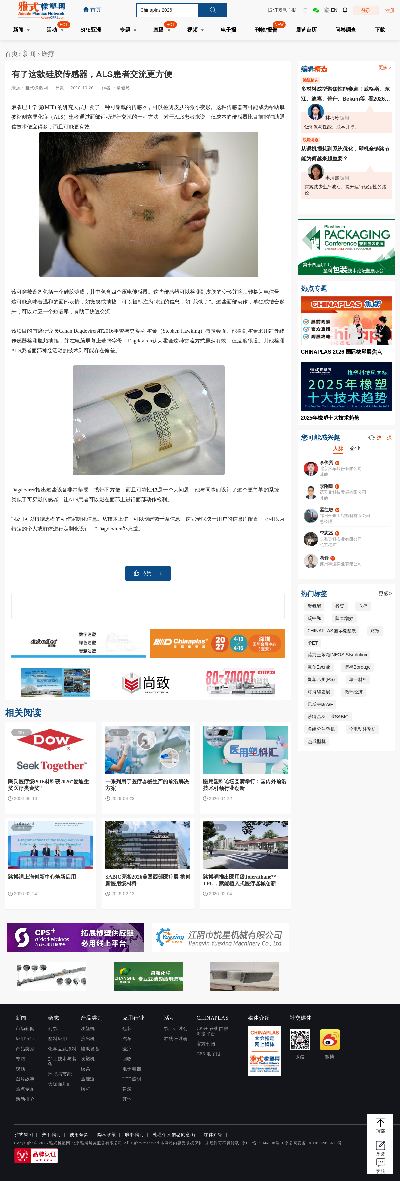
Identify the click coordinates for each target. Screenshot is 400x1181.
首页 (11, 53)
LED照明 (131, 1079)
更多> (385, 593)
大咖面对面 (60, 1084)
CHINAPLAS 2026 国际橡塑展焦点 (341, 352)
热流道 (88, 1079)
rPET (313, 643)
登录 (365, 10)
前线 (53, 1028)
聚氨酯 (314, 606)
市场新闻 (25, 1028)
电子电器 (131, 1069)
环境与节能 (60, 1074)
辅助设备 (90, 1048)
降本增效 (344, 618)
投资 (339, 606)
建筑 (127, 1089)
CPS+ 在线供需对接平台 (212, 1031)
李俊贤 (326, 462)
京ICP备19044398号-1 (263, 1143)
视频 (20, 1069)
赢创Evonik (319, 667)
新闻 (30, 53)
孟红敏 (326, 509)
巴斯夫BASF (320, 704)
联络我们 (134, 1134)
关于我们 (51, 1134)
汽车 (127, 1038)
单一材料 (358, 679)
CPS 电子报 (209, 1054)
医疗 (48, 53)
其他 (127, 1099)
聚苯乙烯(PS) (321, 679)
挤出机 (88, 1038)
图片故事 (25, 1079)
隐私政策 (106, 1134)
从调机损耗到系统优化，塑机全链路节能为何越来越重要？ (345, 153)
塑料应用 (57, 1038)
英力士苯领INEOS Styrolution (337, 654)
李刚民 (326, 486)
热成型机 (317, 741)
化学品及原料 (62, 1048)
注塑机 (88, 1028)
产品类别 (25, 1048)
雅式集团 (23, 1134)
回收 (127, 1058)
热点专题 (25, 1089)
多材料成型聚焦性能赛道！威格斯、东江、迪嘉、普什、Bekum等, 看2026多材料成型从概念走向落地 (345, 95)
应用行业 (25, 1038)
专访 (20, 1058)
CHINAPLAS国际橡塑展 (332, 630)
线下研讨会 (176, 1028)
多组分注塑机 (321, 728)
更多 (385, 67)
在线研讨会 (176, 1038)
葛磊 (324, 557)
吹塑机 (88, 1058)
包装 (127, 1028)
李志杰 (326, 533)
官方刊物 (206, 1043)
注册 (389, 10)
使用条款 (79, 1134)
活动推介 (25, 1099)
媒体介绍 (213, 1134)
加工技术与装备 (62, 1061)
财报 (374, 630)
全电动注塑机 (362, 728)
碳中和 (314, 618)
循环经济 (353, 691)
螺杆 (85, 1089)
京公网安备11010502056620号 (313, 1143)
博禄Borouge (357, 667)
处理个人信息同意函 (174, 1134)
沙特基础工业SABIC (328, 716)
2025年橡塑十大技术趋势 (330, 418)
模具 (85, 1069)
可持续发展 (319, 691)
